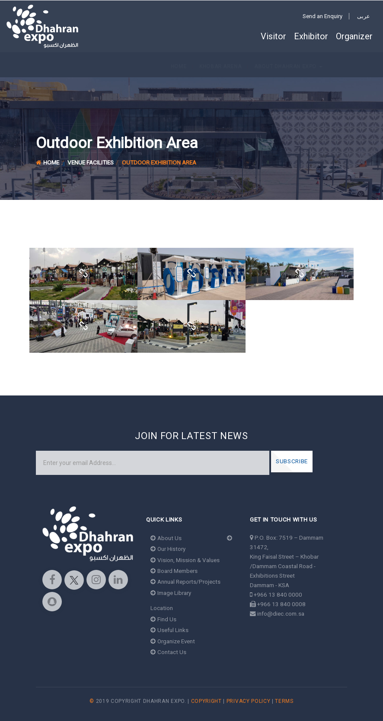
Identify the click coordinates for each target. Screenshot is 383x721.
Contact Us (168, 651)
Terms (284, 701)
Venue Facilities (90, 162)
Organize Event (173, 641)
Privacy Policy (249, 701)
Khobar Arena (62, 66)
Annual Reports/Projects (185, 581)
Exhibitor (311, 36)
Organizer (354, 36)
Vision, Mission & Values (185, 560)
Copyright (206, 701)
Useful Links (169, 629)
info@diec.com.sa (280, 613)
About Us (166, 537)
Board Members (174, 570)
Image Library (171, 592)
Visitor (273, 36)
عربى (363, 16)
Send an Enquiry (322, 16)
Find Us (163, 619)
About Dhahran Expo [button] (131, 66)
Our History (168, 548)
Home (21, 66)
